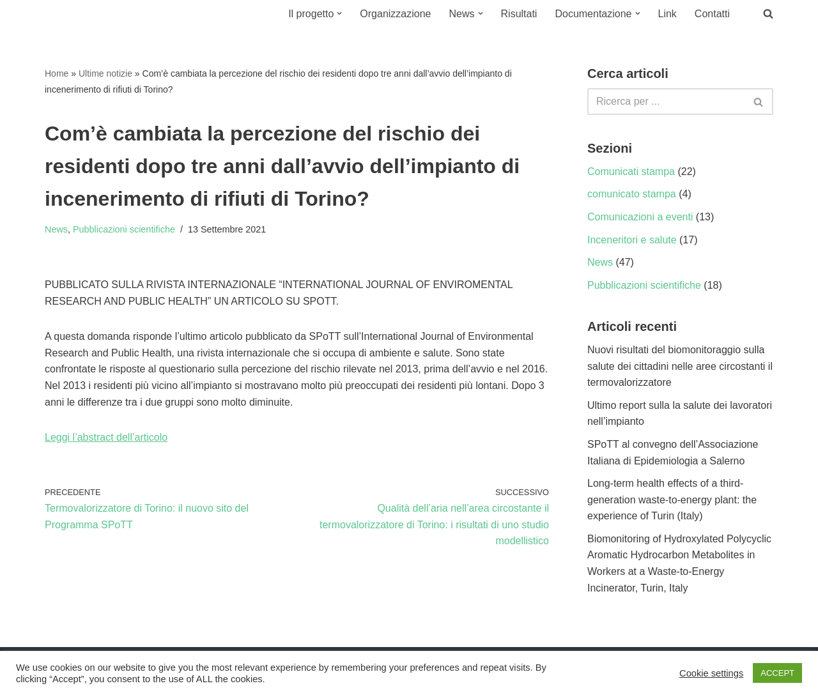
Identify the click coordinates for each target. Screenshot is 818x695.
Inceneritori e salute (632, 239)
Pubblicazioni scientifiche (124, 229)
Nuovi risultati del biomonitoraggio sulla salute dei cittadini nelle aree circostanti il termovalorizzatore (680, 366)
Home (56, 73)
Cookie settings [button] (711, 673)
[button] (339, 13)
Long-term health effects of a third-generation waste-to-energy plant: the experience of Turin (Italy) (672, 499)
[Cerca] (666, 101)
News (56, 229)
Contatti (712, 13)
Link (667, 13)
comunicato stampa (631, 193)
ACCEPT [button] (777, 673)
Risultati (519, 13)
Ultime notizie (105, 73)
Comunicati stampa (631, 171)
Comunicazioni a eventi (640, 216)
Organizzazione (395, 13)
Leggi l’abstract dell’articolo (106, 437)
